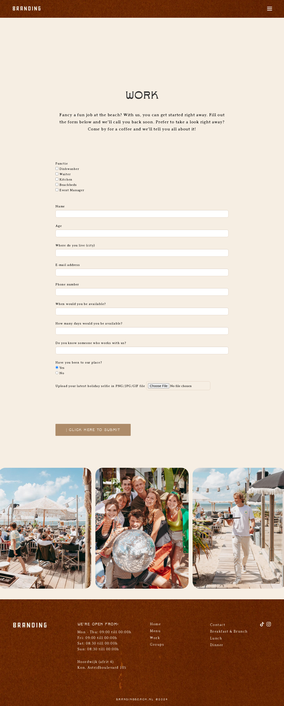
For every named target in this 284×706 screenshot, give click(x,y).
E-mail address (67, 265)
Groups (157, 645)
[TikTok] (262, 626)
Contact (217, 625)
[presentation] (89, 404)
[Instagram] (268, 626)
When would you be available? (80, 304)
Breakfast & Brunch (229, 631)
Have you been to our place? (78, 362)
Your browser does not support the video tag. (142, 47)
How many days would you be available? (88, 323)
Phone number (67, 284)
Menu (155, 631)
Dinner (216, 645)
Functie (61, 163)
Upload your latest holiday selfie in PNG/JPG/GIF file (100, 386)
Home (155, 624)
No (59, 373)
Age (58, 226)
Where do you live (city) (75, 245)
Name (60, 206)
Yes (60, 368)
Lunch (216, 638)
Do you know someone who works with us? (90, 343)
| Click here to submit (93, 430)
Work (155, 638)
